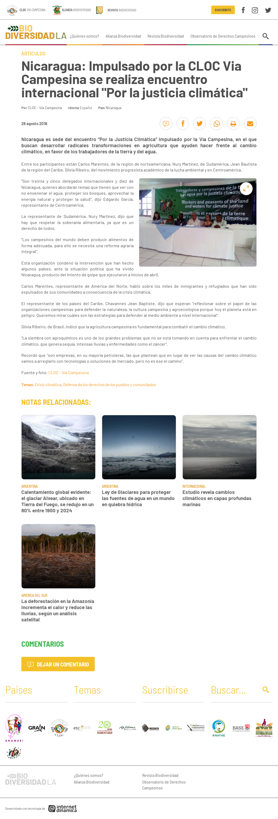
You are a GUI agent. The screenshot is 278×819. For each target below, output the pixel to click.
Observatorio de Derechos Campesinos (222, 35)
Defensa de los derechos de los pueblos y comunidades (109, 384)
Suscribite (223, 10)
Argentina (29, 486)
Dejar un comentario (58, 664)
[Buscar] (233, 689)
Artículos (33, 53)
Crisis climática (48, 384)
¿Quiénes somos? (84, 35)
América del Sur (34, 595)
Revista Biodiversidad (166, 35)
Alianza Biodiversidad (123, 35)
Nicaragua (113, 107)
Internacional (194, 486)
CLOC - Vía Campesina (45, 107)
